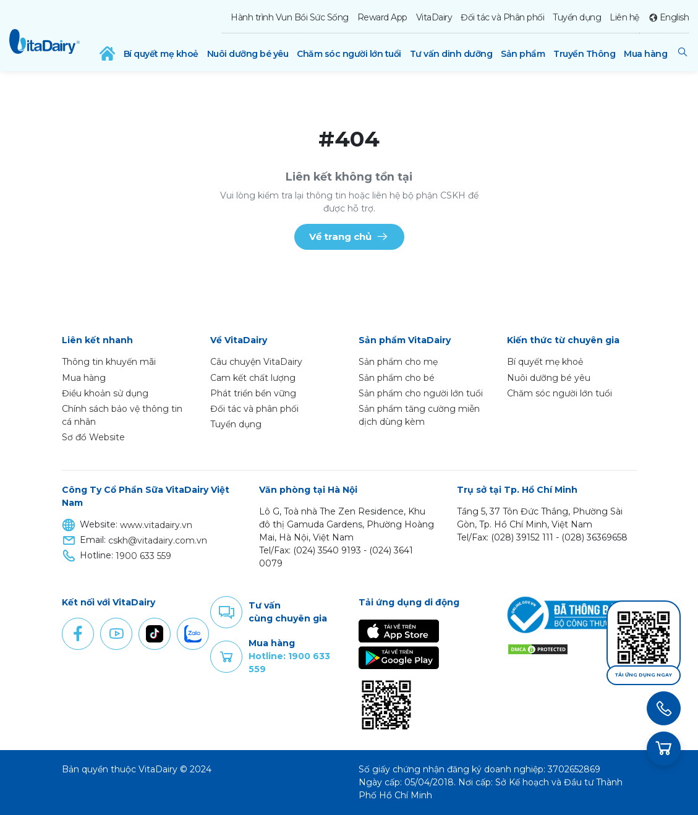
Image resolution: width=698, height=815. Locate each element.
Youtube (116, 633)
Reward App (382, 17)
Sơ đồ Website (93, 437)
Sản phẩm (523, 53)
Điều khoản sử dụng (105, 393)
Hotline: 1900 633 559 (289, 663)
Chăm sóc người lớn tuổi (349, 53)
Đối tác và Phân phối (502, 17)
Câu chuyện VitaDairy (256, 361)
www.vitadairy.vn (156, 525)
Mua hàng (645, 53)
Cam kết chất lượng (253, 377)
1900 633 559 (143, 556)
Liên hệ (624, 17)
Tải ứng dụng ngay (643, 675)
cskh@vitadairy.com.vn (157, 540)
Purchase (226, 656)
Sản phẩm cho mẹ (398, 361)
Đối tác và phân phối (254, 408)
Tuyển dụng (577, 17)
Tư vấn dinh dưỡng (451, 53)
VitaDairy (434, 17)
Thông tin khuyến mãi (109, 361)
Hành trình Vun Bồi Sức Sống (290, 17)
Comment (226, 612)
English (674, 17)
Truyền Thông (584, 53)
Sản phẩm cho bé (397, 377)
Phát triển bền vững (253, 393)
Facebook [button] (78, 633)
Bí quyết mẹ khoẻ (161, 53)
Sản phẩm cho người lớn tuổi (421, 393)
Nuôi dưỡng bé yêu (248, 53)
